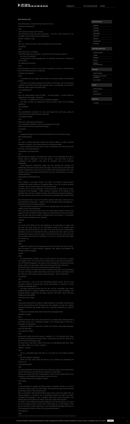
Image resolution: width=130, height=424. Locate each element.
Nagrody (95, 38)
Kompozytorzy (97, 94)
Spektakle (96, 30)
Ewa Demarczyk (24, 19)
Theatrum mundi (97, 52)
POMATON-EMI (97, 73)
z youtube (96, 103)
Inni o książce (97, 80)
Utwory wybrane (97, 89)
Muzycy (95, 60)
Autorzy (95, 91)
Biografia (95, 25)
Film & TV (96, 36)
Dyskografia (96, 33)
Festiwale (96, 28)
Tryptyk (95, 55)
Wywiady (95, 57)
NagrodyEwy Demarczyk (97, 63)
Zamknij (110, 420)
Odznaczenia (97, 41)
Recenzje (95, 43)
